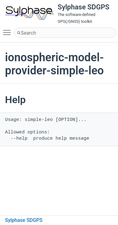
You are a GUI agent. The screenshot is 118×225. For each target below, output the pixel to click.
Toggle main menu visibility (8, 30)
